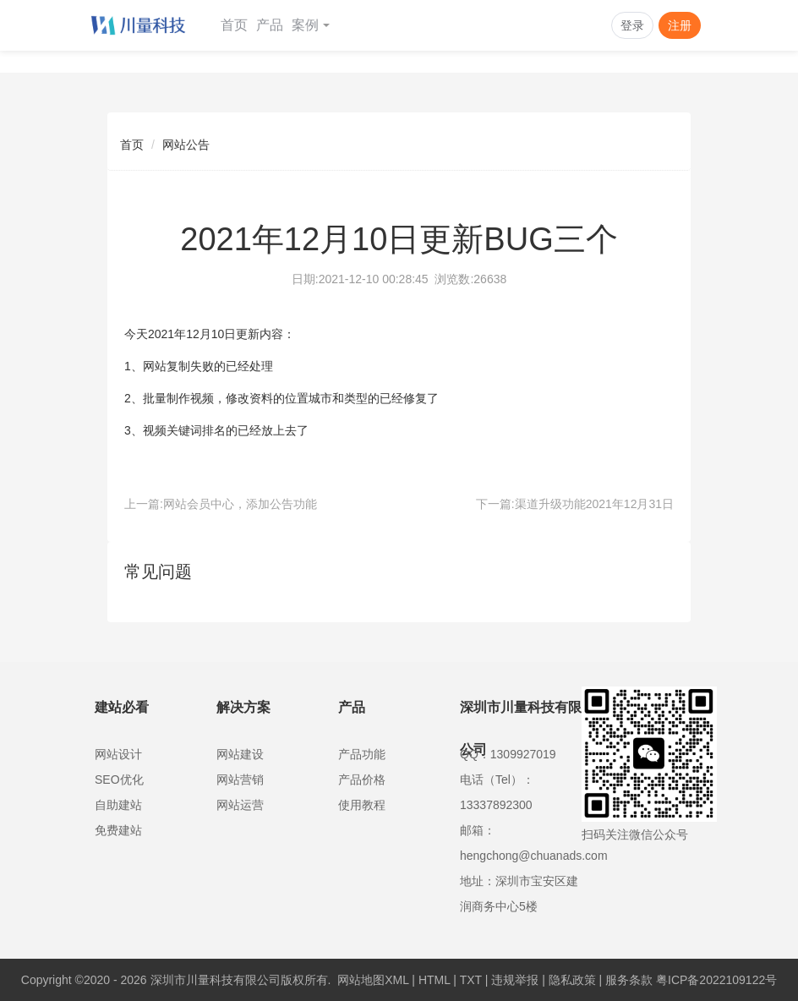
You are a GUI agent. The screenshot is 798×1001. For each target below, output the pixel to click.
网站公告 (186, 144)
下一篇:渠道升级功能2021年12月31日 (575, 504)
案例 (311, 25)
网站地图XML (372, 980)
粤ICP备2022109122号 (716, 980)
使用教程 (361, 805)
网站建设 (240, 754)
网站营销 (240, 779)
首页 (234, 25)
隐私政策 (572, 980)
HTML (434, 980)
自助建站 (118, 805)
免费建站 (118, 830)
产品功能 (361, 754)
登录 (632, 25)
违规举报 (514, 980)
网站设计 (118, 754)
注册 (679, 25)
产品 (269, 25)
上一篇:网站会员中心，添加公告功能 (220, 504)
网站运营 (240, 805)
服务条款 (629, 980)
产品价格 (361, 779)
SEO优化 (119, 779)
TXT (471, 980)
